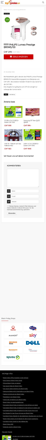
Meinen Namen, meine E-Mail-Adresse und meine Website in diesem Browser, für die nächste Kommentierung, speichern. (21, 207)
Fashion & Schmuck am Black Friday (13, 394)
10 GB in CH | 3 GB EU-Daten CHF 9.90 (11, 121)
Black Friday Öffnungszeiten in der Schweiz (15, 377)
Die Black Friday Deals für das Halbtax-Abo (15, 421)
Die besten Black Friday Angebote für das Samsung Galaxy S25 (21, 407)
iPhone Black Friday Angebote (12, 383)
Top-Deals (6, 13)
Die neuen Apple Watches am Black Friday (15, 388)
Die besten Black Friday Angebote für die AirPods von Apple (20, 405)
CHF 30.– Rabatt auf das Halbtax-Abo (12, 144)
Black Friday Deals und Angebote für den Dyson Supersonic (20, 418)
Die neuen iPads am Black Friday (12, 386)
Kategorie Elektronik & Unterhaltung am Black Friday (18, 391)
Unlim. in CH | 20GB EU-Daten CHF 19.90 (31, 144)
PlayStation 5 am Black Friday (11, 397)
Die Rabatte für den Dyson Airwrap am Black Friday (18, 413)
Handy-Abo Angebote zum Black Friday (14, 399)
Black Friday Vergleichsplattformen (13, 402)
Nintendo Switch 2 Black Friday (12, 427)
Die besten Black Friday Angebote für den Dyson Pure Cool (20, 410)
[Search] (43, 2)
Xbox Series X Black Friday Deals (12, 380)
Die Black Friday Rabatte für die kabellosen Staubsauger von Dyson (23, 416)
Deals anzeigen (20, 57)
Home (5, 9)
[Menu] (2, 2)
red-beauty (12, 94)
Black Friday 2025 (8, 424)
